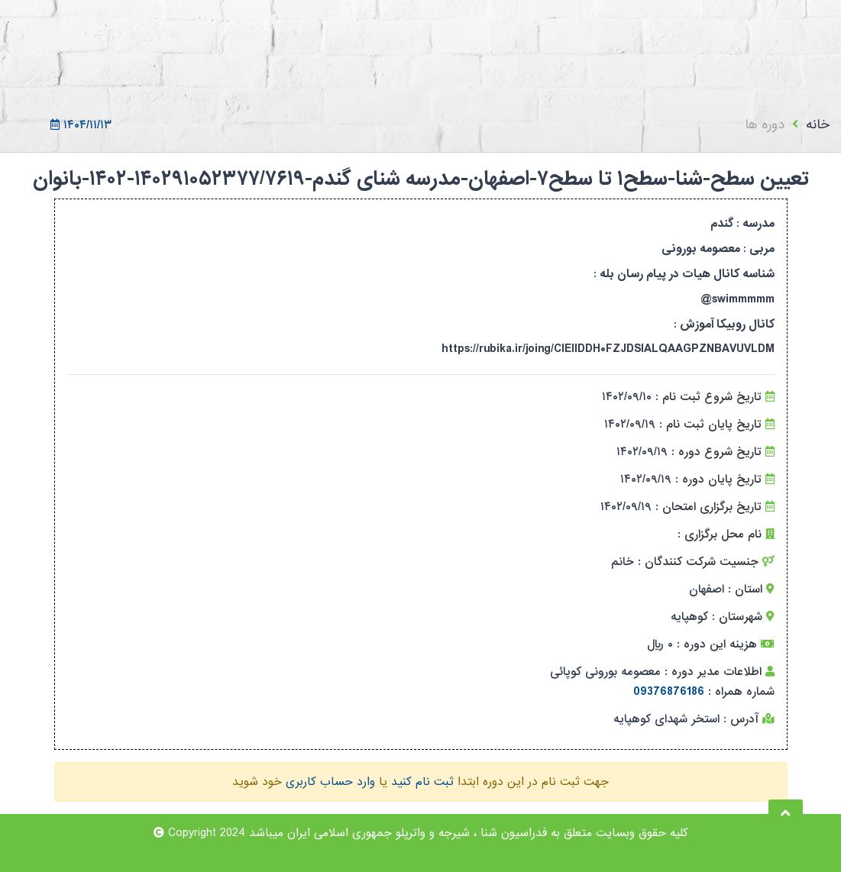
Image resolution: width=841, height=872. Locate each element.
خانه (818, 125)
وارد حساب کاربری (330, 782)
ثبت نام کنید (422, 782)
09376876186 (668, 692)
